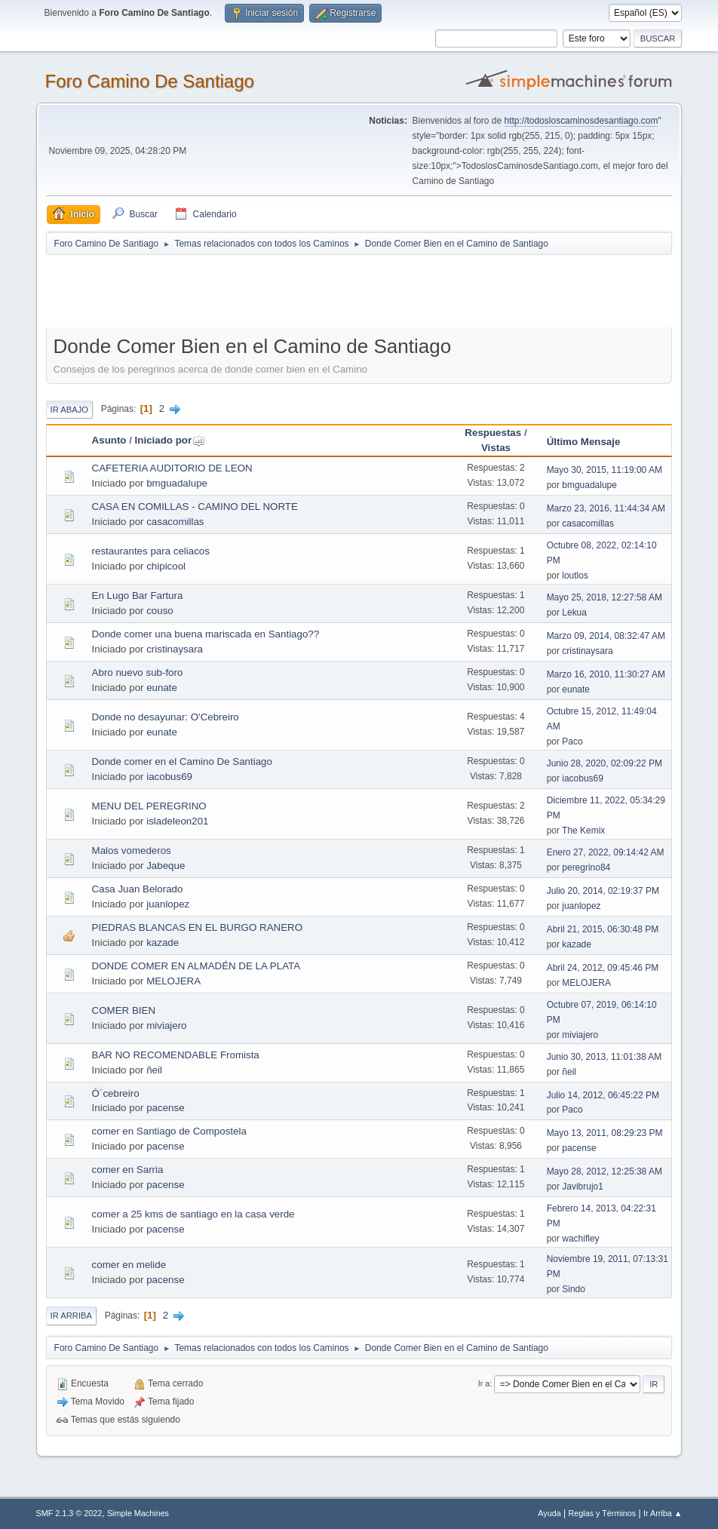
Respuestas (493, 432)
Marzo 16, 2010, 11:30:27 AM (606, 674)
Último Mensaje (584, 441)
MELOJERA (173, 981)
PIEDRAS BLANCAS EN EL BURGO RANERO (197, 927)
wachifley (580, 1238)
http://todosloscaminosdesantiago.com (581, 120)
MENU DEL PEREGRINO (149, 806)
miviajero (166, 1025)
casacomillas (175, 521)
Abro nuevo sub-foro (137, 672)
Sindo (573, 1289)
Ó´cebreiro (116, 1093)
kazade (162, 942)
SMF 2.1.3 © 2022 (69, 1513)
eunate (161, 687)
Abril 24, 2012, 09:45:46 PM (603, 968)
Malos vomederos (131, 850)
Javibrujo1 (582, 1186)
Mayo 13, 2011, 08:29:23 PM (605, 1133)
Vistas (496, 447)
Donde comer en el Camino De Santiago (182, 761)
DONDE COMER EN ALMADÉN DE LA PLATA (196, 966)
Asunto (109, 440)
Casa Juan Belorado (137, 889)
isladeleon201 (177, 821)
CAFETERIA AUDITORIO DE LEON (172, 468)
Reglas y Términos (603, 1513)
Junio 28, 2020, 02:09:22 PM (604, 763)
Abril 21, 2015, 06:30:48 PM (603, 929)
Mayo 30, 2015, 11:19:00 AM (604, 470)
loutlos (575, 575)
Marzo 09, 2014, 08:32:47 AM (606, 636)
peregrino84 (586, 867)
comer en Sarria (128, 1169)
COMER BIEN (123, 1010)
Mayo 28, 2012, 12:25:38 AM (604, 1171)
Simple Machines (138, 1513)
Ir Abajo (69, 409)
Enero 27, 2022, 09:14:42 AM (605, 852)
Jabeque (165, 865)
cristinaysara (174, 649)
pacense (165, 1107)
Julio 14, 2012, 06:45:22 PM (603, 1095)
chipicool (166, 566)
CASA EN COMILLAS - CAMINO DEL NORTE (195, 506)
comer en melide (129, 1264)
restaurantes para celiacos (151, 551)
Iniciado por (170, 440)
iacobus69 (169, 776)
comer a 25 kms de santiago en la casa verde (193, 1214)
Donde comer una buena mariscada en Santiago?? (206, 634)
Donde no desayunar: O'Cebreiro (165, 717)
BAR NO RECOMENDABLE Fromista (175, 1055)
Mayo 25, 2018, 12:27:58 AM (604, 597)
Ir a (484, 1383)
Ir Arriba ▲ (662, 1513)
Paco (572, 741)
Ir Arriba (71, 1315)
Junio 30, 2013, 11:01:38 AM (604, 1057)
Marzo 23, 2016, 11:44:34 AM (606, 508)
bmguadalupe (176, 483)
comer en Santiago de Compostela (169, 1131)
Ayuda (549, 1513)
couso (159, 610)
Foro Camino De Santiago (149, 81)
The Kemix (583, 830)
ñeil (154, 1070)
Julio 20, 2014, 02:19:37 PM (603, 891)
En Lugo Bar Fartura (137, 595)
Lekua (574, 612)
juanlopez (167, 904)
